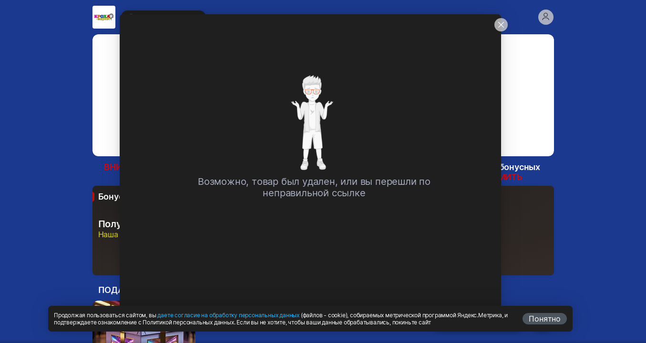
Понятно (545, 318)
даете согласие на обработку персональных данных (228, 315)
